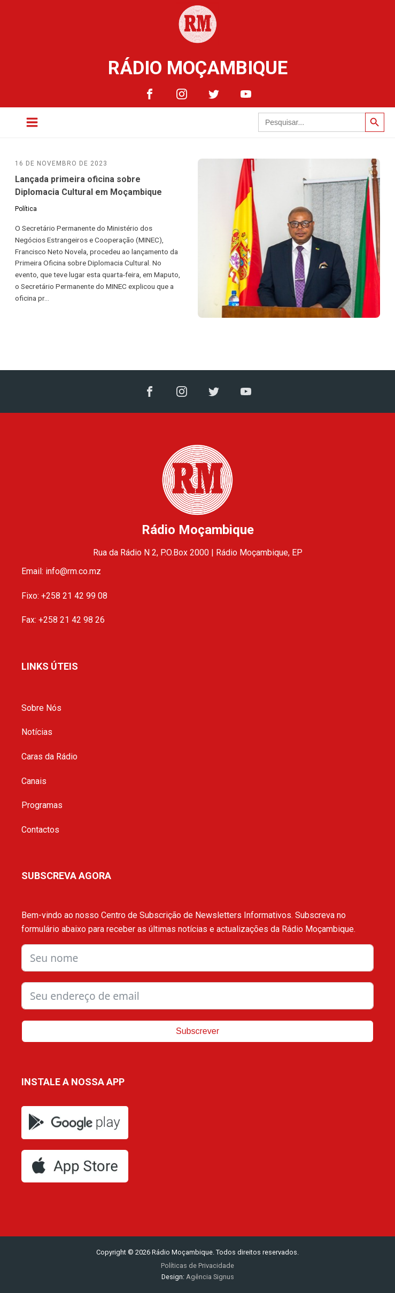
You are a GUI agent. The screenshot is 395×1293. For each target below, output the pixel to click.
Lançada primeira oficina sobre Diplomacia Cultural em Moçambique (88, 185)
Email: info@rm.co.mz (61, 571)
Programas (42, 805)
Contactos (40, 830)
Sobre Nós (41, 708)
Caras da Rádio (49, 756)
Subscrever (197, 1031)
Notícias (36, 732)
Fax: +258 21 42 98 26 (63, 620)
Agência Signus (209, 1277)
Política (26, 209)
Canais (34, 781)
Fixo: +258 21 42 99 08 (64, 596)
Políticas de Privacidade (197, 1265)
